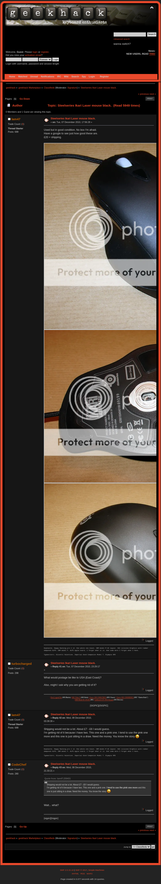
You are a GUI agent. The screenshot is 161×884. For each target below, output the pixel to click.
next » (152, 94)
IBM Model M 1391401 (82, 700)
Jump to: (127, 847)
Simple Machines (96, 870)
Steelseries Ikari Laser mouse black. (73, 118)
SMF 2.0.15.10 (67, 870)
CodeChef (19, 764)
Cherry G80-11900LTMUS (97, 697)
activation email (33, 55)
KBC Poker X (76, 697)
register (45, 52)
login (35, 52)
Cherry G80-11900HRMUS (125, 697)
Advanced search (122, 39)
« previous (143, 94)
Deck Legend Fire (56, 697)
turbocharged (22, 663)
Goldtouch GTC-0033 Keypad (104, 700)
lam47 (16, 119)
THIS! (152, 54)
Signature (72, 87)
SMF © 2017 (81, 870)
